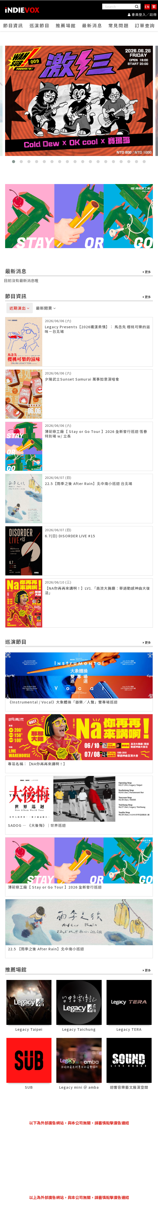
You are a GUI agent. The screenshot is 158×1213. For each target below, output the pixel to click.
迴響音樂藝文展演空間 (129, 1088)
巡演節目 (39, 28)
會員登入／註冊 (142, 14)
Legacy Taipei (29, 1030)
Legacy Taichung (79, 1030)
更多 (147, 273)
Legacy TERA (129, 1030)
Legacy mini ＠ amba (79, 1088)
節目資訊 (13, 28)
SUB (29, 1088)
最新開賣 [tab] (46, 309)
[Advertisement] (79, 1160)
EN (147, 6)
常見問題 (118, 28)
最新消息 (92, 28)
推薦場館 (65, 28)
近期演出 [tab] (19, 309)
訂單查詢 (145, 28)
